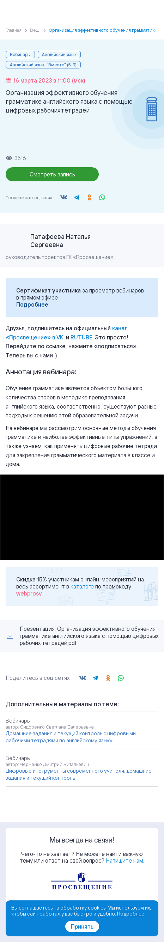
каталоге (82, 586)
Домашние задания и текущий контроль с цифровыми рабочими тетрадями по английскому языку (71, 737)
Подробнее (32, 304)
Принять (82, 926)
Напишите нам (124, 860)
